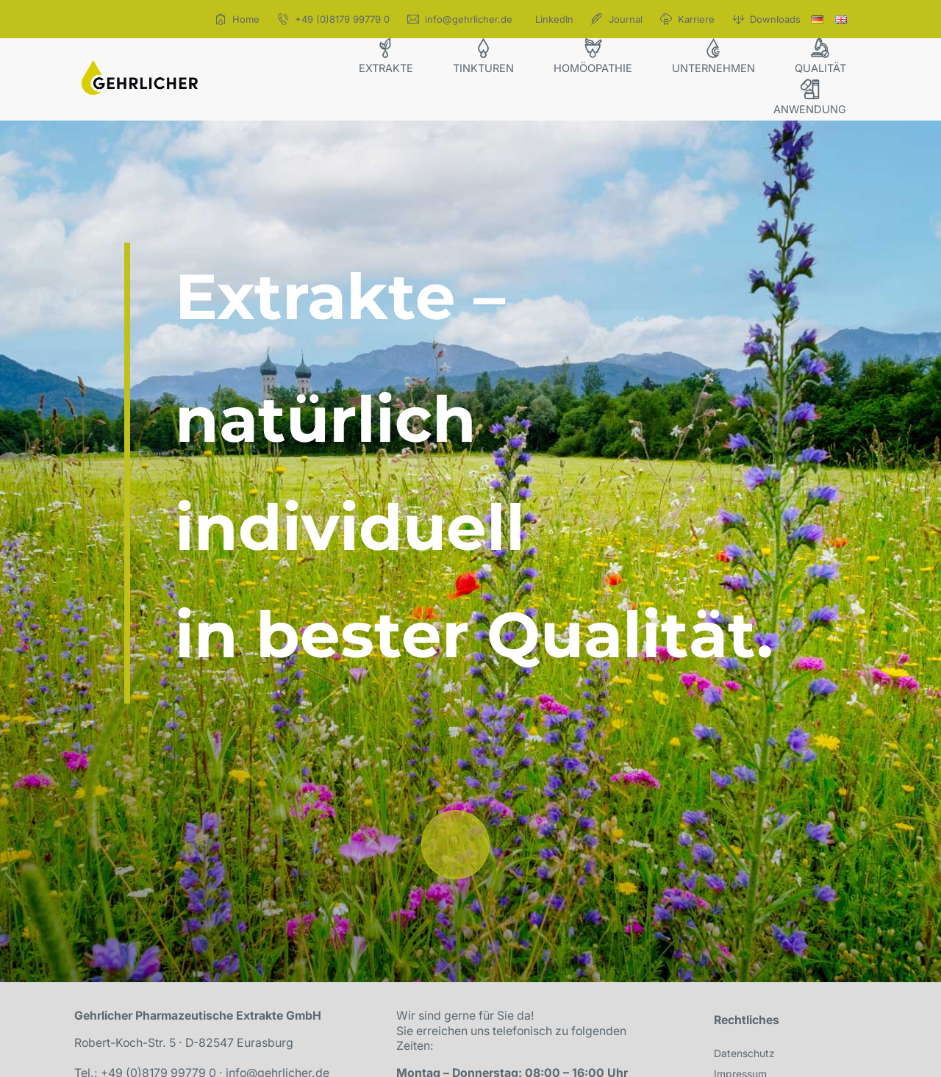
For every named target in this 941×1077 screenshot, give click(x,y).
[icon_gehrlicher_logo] (140, 66)
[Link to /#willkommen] (455, 844)
